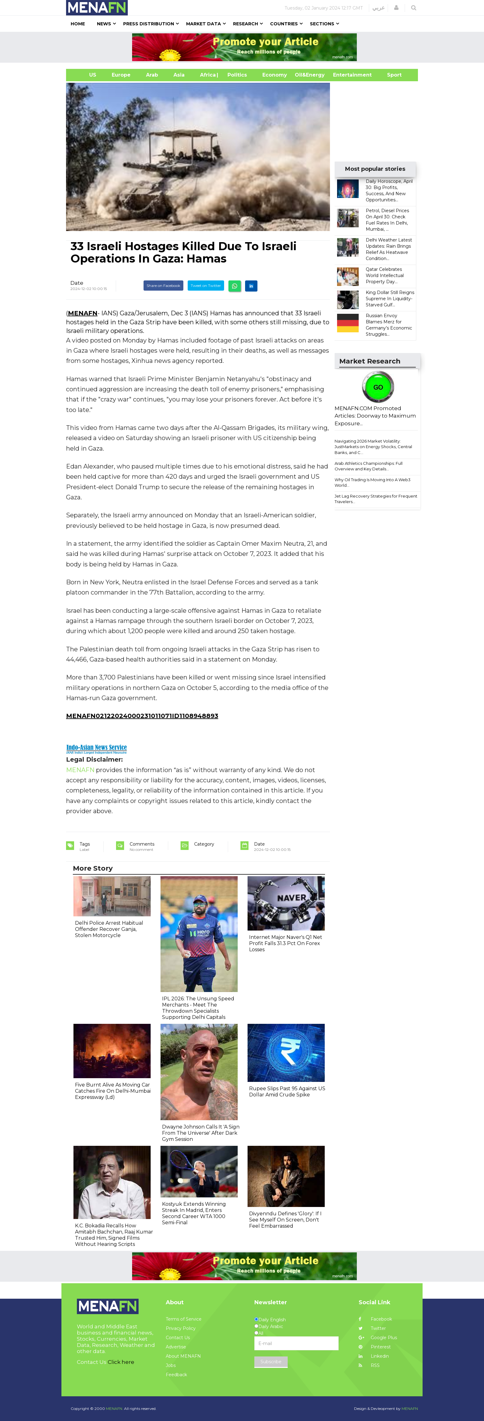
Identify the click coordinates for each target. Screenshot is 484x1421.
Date (76, 283)
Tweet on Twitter (206, 285)
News (104, 24)
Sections (322, 24)
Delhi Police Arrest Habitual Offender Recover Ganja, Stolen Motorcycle (109, 929)
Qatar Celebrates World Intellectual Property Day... (385, 275)
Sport (390, 75)
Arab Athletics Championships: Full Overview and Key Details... (369, 466)
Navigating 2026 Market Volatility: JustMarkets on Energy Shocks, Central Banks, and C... (373, 447)
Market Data (203, 24)
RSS (369, 1365)
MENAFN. (114, 1408)
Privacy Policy (181, 1328)
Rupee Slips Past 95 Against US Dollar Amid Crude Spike (287, 1092)
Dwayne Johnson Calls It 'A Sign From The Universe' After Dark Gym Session (201, 1133)
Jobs (171, 1365)
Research (245, 24)
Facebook (375, 1319)
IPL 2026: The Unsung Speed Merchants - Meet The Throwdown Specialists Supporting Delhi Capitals (198, 1008)
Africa (207, 75)
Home (78, 24)
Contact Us (178, 1337)
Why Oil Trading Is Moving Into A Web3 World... (373, 482)
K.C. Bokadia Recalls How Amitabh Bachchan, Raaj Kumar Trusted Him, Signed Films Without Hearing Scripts (114, 1235)
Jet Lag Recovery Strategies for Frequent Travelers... (376, 499)
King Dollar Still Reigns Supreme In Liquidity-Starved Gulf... (390, 299)
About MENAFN (183, 1356)
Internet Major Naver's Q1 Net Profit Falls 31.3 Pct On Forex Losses (285, 943)
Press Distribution (148, 24)
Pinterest (375, 1347)
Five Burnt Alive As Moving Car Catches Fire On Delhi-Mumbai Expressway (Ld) (113, 1091)
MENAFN (83, 313)
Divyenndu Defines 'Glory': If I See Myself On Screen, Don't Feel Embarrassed (285, 1220)
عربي (378, 7)
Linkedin (374, 1356)
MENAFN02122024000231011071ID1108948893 (142, 716)
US (85, 75)
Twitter (372, 1328)
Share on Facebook (163, 285)
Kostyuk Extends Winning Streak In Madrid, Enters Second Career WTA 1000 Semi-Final (194, 1213)
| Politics (236, 75)
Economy (275, 75)
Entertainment (343, 75)
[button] (396, 7)
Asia (179, 75)
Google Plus (378, 1337)
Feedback (176, 1374)
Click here (121, 1362)
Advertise (176, 1347)
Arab (152, 75)
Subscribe (271, 1361)
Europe (121, 75)
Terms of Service (184, 1319)
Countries (284, 24)
